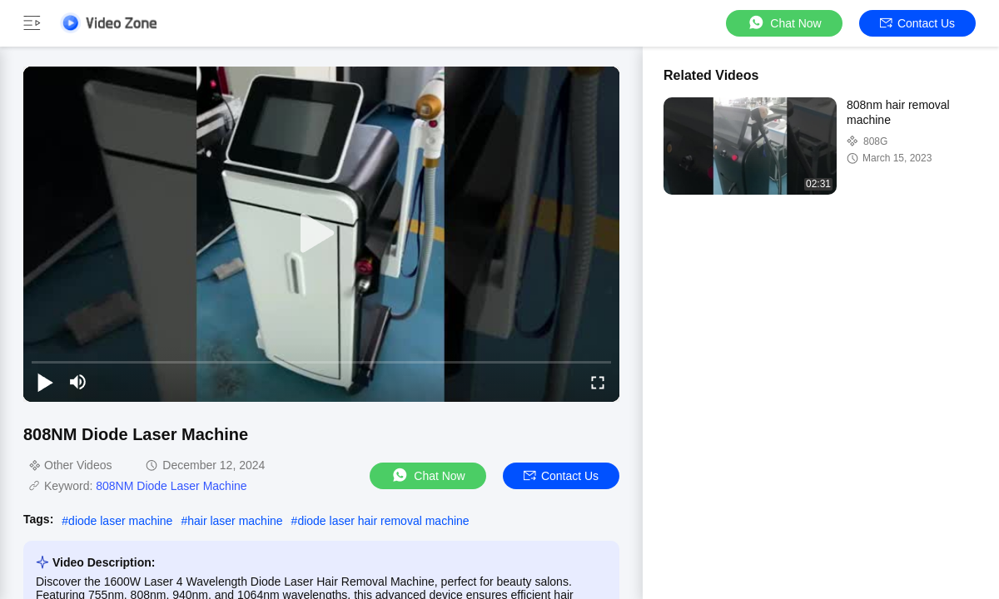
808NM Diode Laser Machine (171, 486)
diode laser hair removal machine (383, 520)
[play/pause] (45, 381)
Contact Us (917, 23)
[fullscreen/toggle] (597, 381)
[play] (321, 234)
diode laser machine (120, 520)
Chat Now (784, 23)
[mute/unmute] (78, 381)
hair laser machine (234, 520)
